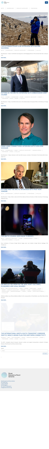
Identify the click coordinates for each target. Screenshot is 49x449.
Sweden (16, 98)
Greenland (23, 289)
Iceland (20, 238)
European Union (10, 8)
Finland (21, 97)
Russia (11, 98)
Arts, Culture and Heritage (12, 288)
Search (45, 353)
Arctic (2, 8)
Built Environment (16, 337)
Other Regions (34, 8)
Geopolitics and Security (22, 8)
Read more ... (4, 57)
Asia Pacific (3, 337)
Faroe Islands (33, 288)
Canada (21, 288)
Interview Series (5, 291)
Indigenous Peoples (37, 150)
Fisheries (4, 289)
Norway (40, 97)
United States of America (7, 239)
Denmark (8, 97)
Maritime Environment (16, 291)
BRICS (9, 337)
